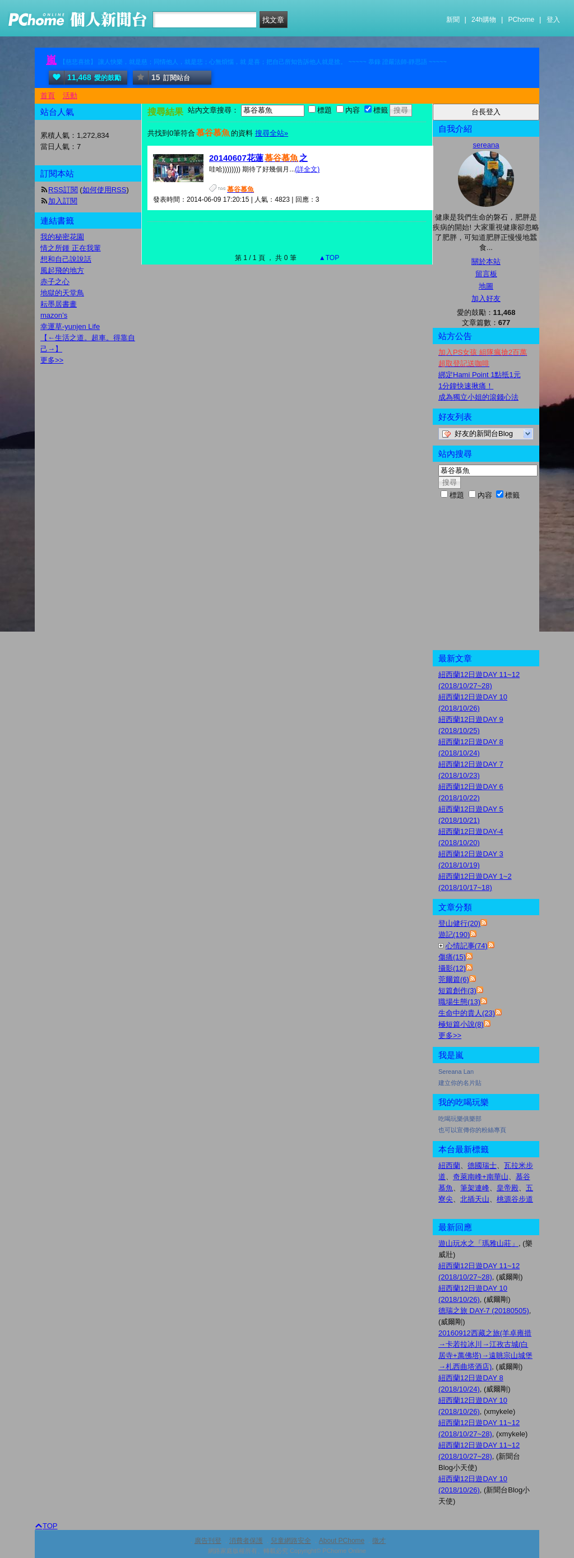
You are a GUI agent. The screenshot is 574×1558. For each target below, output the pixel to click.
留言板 (486, 274)
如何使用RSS (104, 190)
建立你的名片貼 (460, 1082)
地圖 (486, 286)
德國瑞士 (482, 1165)
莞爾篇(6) (453, 979)
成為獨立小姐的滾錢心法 (478, 397)
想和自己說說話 (65, 259)
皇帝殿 (508, 1188)
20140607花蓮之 (258, 158)
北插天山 (474, 1199)
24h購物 (483, 20)
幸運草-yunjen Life (70, 326)
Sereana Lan (456, 1071)
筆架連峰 (474, 1188)
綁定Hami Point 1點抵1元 (479, 374)
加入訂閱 (62, 201)
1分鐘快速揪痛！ (465, 386)
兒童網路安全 (291, 1541)
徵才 (379, 1541)
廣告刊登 (208, 1541)
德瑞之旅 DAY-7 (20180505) (483, 1310)
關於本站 (486, 261)
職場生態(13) (459, 1002)
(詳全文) (307, 169)
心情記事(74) (467, 946)
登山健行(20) (459, 923)
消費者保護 (246, 1541)
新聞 (453, 20)
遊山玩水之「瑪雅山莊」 (478, 1243)
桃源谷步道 (515, 1199)
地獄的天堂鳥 (62, 293)
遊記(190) (454, 934)
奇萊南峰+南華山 (480, 1176)
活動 (70, 95)
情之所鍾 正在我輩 (70, 248)
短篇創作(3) (457, 990)
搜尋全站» (271, 133)
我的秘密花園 (62, 237)
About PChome (341, 1541)
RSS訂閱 (63, 190)
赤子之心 (55, 281)
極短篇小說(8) (461, 1024)
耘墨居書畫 (58, 304)
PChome (521, 20)
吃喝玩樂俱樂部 (460, 1118)
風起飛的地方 (62, 270)
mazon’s (53, 315)
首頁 (47, 95)
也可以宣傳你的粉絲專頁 (472, 1129)
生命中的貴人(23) (466, 1013)
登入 (553, 20)
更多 (449, 1035)
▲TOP (328, 258)
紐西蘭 (449, 1165)
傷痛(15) (452, 957)
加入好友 (486, 298)
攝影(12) (452, 968)
